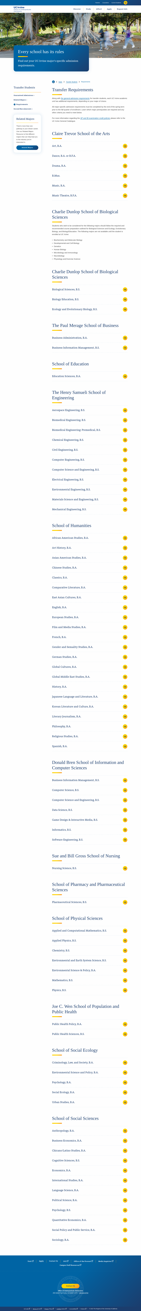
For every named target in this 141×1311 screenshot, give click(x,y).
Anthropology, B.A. (89, 1131)
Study (88, 9)
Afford (99, 9)
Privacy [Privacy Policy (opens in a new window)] (49, 1309)
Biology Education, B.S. (89, 299)
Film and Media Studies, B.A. (89, 627)
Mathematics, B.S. (89, 980)
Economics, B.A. (89, 1170)
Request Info (122, 9)
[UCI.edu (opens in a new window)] (27, 1309)
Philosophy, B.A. (89, 726)
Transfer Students (24, 87)
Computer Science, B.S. (89, 790)
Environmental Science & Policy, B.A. (89, 970)
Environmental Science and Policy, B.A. (89, 1072)
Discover (77, 9)
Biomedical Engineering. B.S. (89, 420)
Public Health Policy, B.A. (89, 1024)
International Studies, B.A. (89, 1180)
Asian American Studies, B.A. (89, 558)
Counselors (105, 2)
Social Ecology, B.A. (89, 1092)
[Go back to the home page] (53, 81)
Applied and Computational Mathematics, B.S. (89, 931)
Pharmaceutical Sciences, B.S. (89, 902)
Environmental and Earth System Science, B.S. (89, 960)
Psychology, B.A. (89, 1082)
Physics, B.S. (89, 990)
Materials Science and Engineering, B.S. (89, 499)
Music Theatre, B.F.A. (89, 195)
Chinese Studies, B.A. (89, 568)
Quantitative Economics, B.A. (89, 1220)
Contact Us (53, 1261)
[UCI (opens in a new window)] (66, 1261)
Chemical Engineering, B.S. (89, 440)
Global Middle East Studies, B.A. (89, 677)
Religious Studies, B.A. (89, 736)
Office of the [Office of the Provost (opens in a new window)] (83, 1261)
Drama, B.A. (89, 166)
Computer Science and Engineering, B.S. (89, 470)
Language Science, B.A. (89, 1190)
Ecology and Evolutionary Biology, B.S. (89, 309)
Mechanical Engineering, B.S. (89, 509)
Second (23, 109)
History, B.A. (89, 687)
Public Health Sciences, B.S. (89, 1034)
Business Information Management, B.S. (89, 348)
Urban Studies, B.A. (89, 1102)
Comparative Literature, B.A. (89, 587)
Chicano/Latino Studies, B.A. (89, 1150)
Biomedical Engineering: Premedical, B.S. (89, 430)
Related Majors (27, 147)
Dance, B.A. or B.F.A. (89, 156)
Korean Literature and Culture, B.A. (89, 706)
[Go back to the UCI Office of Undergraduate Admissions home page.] (23, 9)
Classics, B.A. (89, 577)
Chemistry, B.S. (89, 950)
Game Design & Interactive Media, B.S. (89, 820)
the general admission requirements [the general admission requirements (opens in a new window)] (75, 98)
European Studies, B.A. (89, 617)
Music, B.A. (89, 185)
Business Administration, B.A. (89, 338)
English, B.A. (89, 607)
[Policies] (83, 1309)
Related (20, 100)
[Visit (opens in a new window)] (30, 1261)
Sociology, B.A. (89, 1240)
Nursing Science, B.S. (89, 868)
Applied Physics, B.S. (89, 940)
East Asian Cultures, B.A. (89, 597)
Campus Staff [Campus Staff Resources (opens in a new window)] (70, 1265)
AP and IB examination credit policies (95, 118)
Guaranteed (24, 95)
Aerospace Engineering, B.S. (89, 410)
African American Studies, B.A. (89, 538)
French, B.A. (89, 637)
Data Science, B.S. (89, 810)
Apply (109, 9)
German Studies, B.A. (89, 657)
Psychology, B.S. (89, 1210)
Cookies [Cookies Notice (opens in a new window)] (62, 1309)
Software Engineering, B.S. (89, 840)
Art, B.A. (89, 146)
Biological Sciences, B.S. (89, 289)
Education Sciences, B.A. (89, 376)
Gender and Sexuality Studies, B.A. (89, 647)
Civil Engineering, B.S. (89, 450)
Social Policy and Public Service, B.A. (89, 1230)
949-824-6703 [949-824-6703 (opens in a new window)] (83, 1293)
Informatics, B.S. (89, 830)
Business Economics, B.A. (89, 1141)
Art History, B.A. (89, 548)
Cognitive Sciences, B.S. (89, 1160)
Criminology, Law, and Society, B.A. (89, 1062)
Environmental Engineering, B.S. (89, 489)
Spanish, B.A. (89, 746)
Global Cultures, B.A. (89, 667)
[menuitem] (97, 2)
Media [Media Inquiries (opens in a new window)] (105, 1261)
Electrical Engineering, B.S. (89, 479)
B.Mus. (89, 176)
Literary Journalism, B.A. (89, 716)
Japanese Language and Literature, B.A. (89, 697)
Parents (97, 2)
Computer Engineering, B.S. (89, 460)
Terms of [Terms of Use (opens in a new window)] (37, 1309)
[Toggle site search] (125, 3)
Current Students (116, 2)
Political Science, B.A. (89, 1200)
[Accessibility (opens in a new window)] (73, 1309)
